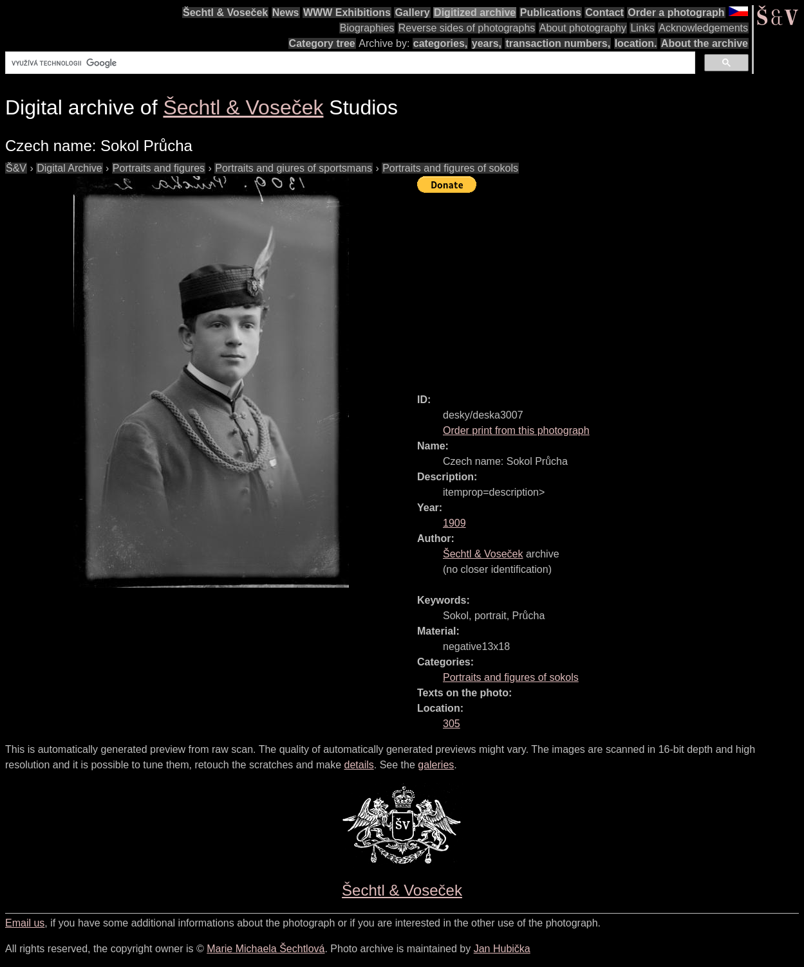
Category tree (322, 43)
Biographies (367, 28)
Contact (604, 12)
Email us (24, 922)
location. (636, 43)
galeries (436, 764)
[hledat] (349, 63)
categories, (440, 43)
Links (642, 28)
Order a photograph (676, 12)
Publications (550, 12)
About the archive (704, 43)
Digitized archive (475, 12)
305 (451, 723)
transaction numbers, (557, 43)
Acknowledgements (703, 28)
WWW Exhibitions (347, 12)
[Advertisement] (610, 287)
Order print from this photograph (516, 430)
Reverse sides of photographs (467, 28)
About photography (582, 28)
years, (486, 43)
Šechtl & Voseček (225, 12)
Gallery (412, 12)
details (359, 764)
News (285, 12)
